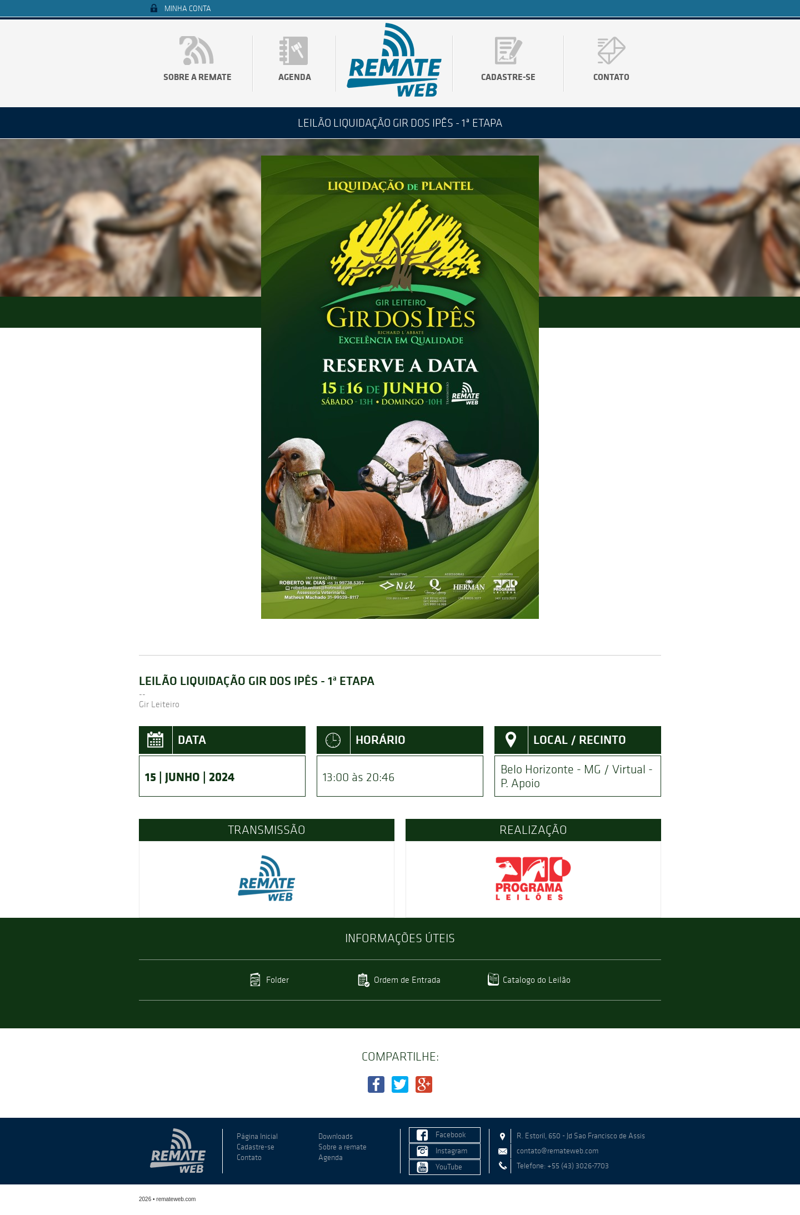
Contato (611, 77)
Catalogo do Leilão (537, 979)
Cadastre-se (508, 77)
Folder (277, 979)
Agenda (294, 77)
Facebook (451, 1134)
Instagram (451, 1151)
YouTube (449, 1167)
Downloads (335, 1136)
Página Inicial (257, 1136)
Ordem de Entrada (407, 979)
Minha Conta (187, 8)
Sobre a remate (197, 77)
